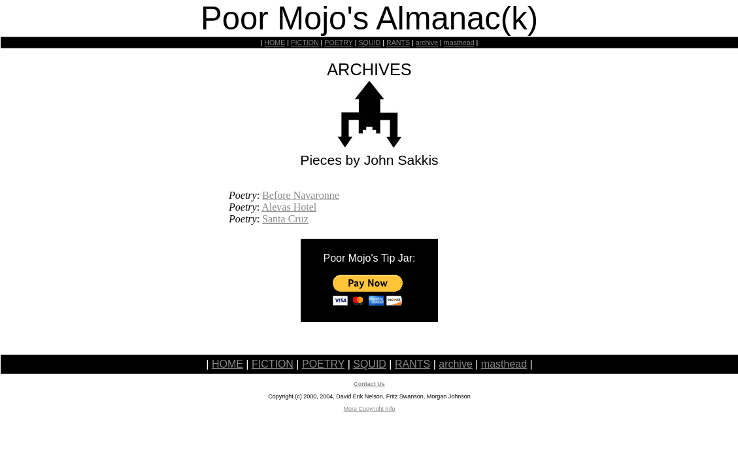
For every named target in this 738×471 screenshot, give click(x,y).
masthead (459, 42)
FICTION (305, 42)
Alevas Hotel (288, 207)
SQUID (369, 42)
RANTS (398, 42)
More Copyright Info (369, 409)
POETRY (338, 42)
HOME (274, 42)
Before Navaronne (300, 195)
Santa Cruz (285, 218)
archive (427, 42)
